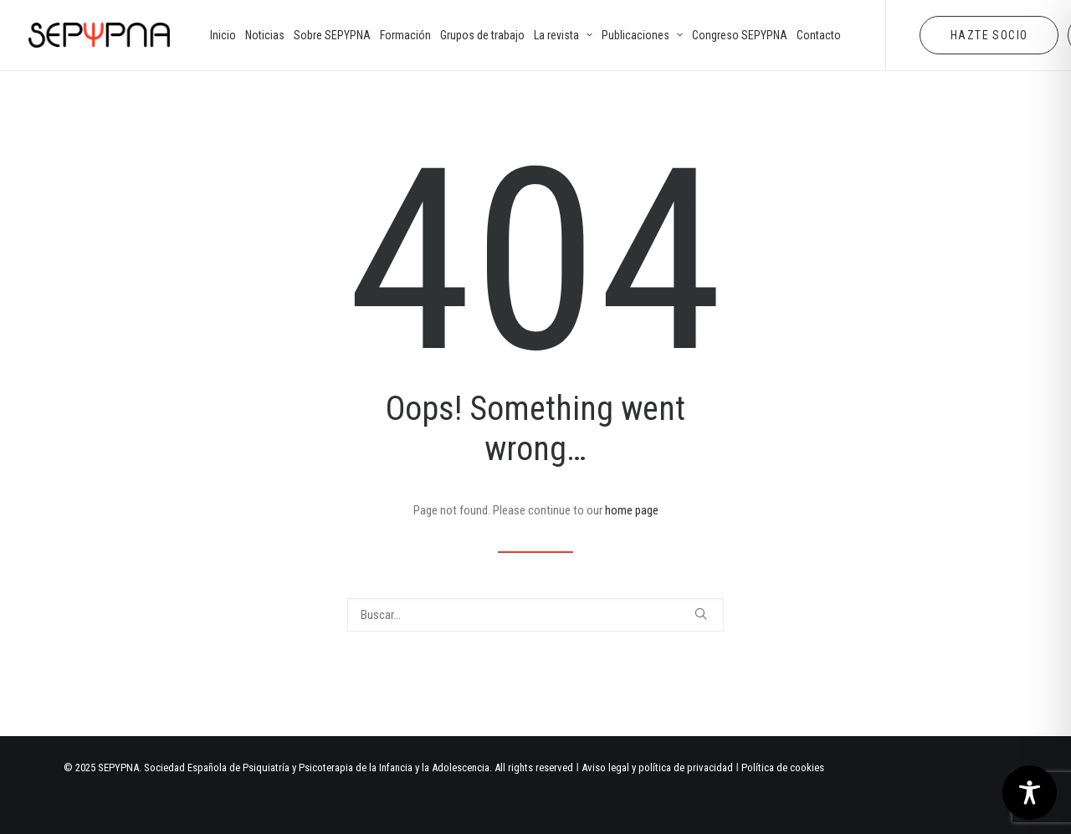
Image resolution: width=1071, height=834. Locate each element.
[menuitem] (223, 35)
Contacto (819, 35)
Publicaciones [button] (642, 35)
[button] (701, 613)
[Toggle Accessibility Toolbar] (1029, 792)
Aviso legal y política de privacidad (657, 767)
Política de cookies (782, 767)
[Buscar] (535, 615)
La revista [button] (563, 35)
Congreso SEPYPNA (739, 35)
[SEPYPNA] (99, 35)
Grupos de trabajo (482, 35)
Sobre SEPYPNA (332, 35)
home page (631, 510)
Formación (405, 35)
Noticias (264, 35)
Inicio (223, 35)
